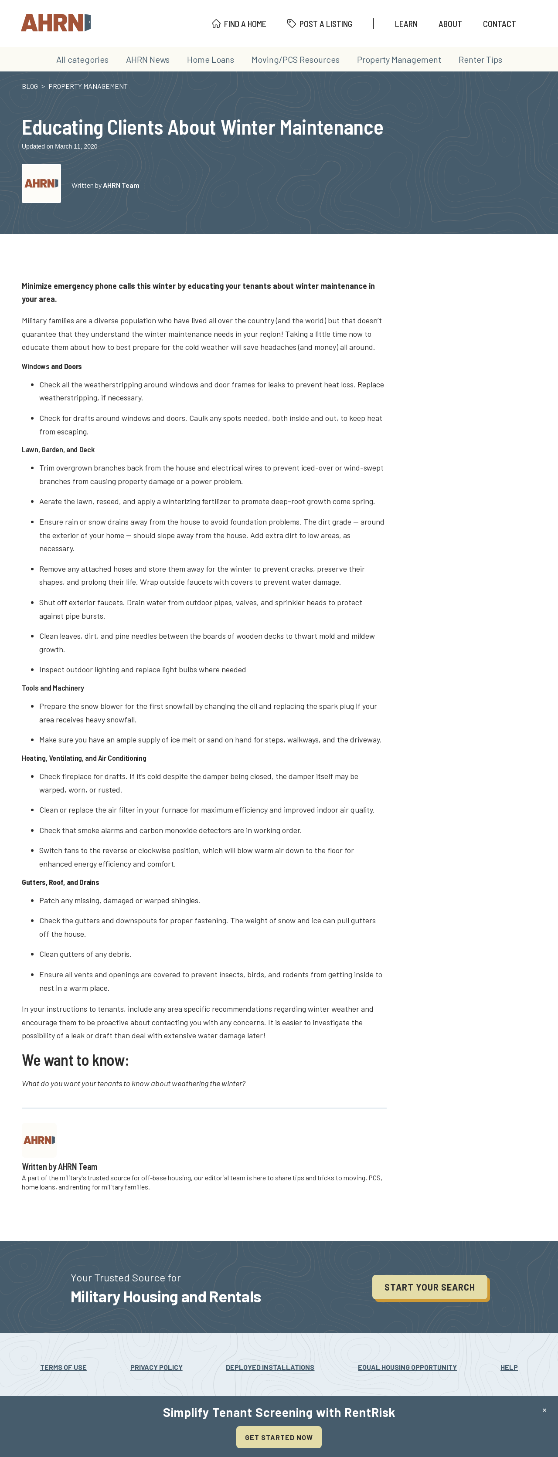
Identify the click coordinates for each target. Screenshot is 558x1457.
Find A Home (245, 23)
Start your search (429, 1287)
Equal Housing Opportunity (407, 1367)
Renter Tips (480, 59)
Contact (499, 23)
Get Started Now (279, 1437)
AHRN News (148, 59)
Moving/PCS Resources (296, 59)
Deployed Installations (270, 1367)
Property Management (399, 59)
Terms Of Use (63, 1367)
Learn (406, 23)
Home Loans (210, 59)
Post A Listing (325, 23)
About (450, 23)
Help (509, 1367)
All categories (82, 59)
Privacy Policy (156, 1367)
